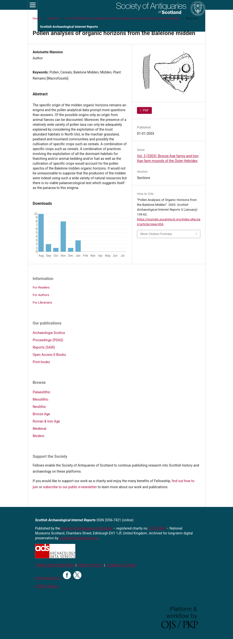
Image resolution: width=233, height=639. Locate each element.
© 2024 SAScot (46, 586)
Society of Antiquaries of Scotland (87, 528)
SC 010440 (157, 528)
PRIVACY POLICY (90, 565)
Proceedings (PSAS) (48, 340)
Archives (53, 18)
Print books (41, 362)
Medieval (39, 429)
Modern (38, 436)
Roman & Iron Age (46, 421)
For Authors (41, 295)
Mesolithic (41, 399)
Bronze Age (41, 414)
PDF (145, 110)
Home (37, 18)
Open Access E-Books (49, 355)
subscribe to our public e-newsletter (70, 487)
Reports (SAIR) (44, 347)
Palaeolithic (41, 392)
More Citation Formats (156, 234)
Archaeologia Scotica (49, 333)
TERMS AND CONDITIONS (55, 565)
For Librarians (42, 302)
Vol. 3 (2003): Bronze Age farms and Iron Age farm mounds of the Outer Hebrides (123, 18)
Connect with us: (49, 578)
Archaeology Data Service (78, 538)
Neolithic (39, 407)
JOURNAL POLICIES (121, 565)
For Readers (41, 287)
